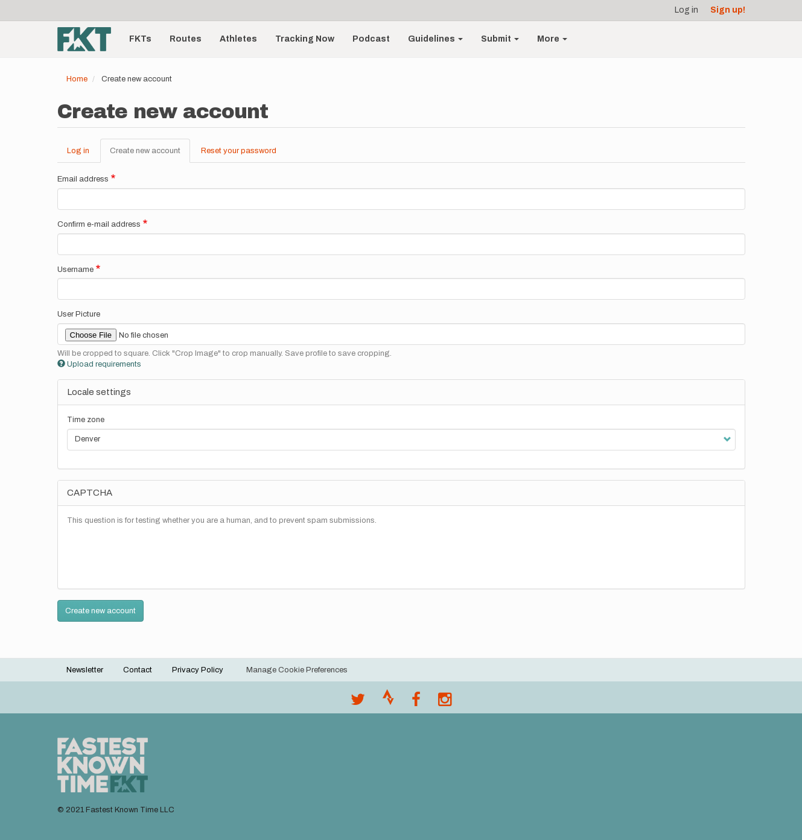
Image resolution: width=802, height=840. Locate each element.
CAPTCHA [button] (89, 492)
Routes (186, 38)
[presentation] (158, 555)
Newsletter (84, 670)
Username (75, 269)
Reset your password (238, 151)
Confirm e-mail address (99, 224)
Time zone (85, 419)
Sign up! (727, 9)
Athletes (238, 38)
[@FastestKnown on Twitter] (358, 702)
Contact (137, 670)
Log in (686, 9)
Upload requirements (99, 364)
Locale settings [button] (99, 392)
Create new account (150, 154)
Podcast (371, 38)
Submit (500, 38)
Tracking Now (304, 38)
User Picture (78, 314)
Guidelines (435, 38)
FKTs (140, 38)
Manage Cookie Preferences (297, 670)
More (552, 38)
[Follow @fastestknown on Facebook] (416, 702)
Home (77, 79)
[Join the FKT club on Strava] (388, 702)
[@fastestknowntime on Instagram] (444, 702)
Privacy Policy (197, 670)
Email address (83, 179)
